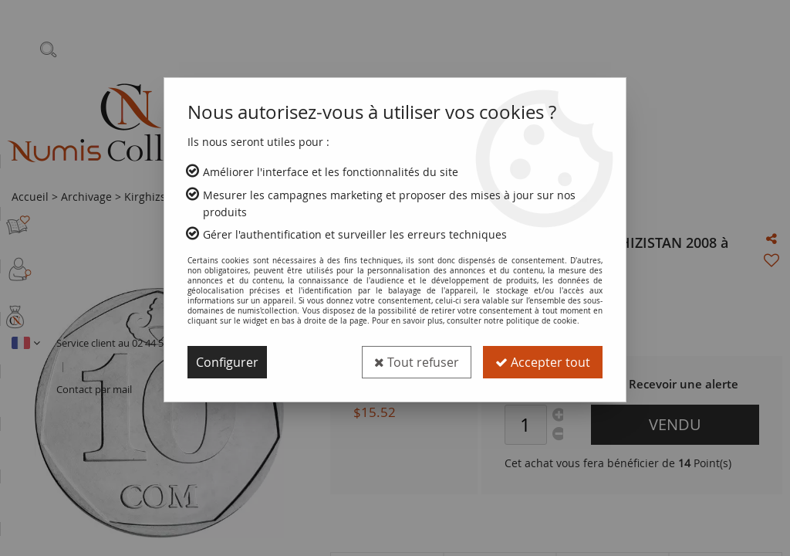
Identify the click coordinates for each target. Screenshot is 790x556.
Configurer (227, 362)
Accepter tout (542, 362)
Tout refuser (416, 362)
